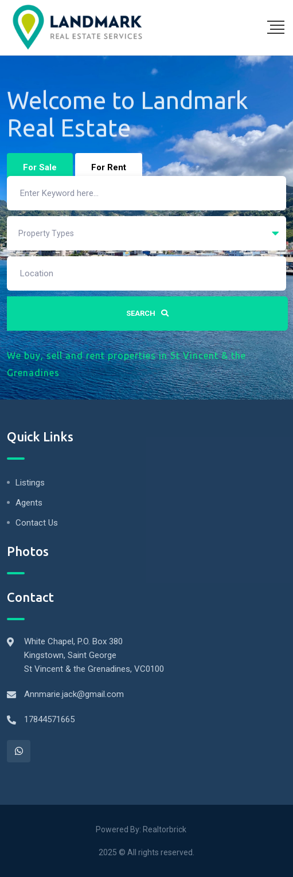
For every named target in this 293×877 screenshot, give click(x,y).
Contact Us (36, 523)
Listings (30, 482)
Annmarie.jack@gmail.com (74, 694)
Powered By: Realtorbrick (141, 829)
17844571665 (49, 719)
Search (147, 313)
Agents (28, 503)
